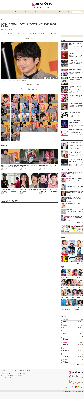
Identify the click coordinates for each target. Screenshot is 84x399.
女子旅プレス (68, 12)
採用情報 (24, 370)
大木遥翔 (65, 356)
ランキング (49, 12)
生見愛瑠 (65, 344)
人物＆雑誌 (60, 12)
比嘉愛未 (65, 322)
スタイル (9, 12)
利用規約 (15, 370)
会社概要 (3, 370)
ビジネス (35, 12)
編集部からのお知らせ (31, 370)
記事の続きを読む (29, 38)
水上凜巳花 (66, 350)
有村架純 (65, 362)
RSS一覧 (35, 373)
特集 (44, 12)
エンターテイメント (17, 12)
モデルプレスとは (9, 370)
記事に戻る (29, 84)
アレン (64, 327)
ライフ (29, 12)
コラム (25, 12)
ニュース (4, 12)
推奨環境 (20, 370)
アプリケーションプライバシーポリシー (9, 373)
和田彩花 (65, 333)
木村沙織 (65, 339)
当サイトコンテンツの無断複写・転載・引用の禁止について (13, 375)
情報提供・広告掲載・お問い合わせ (25, 373)
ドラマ (54, 12)
